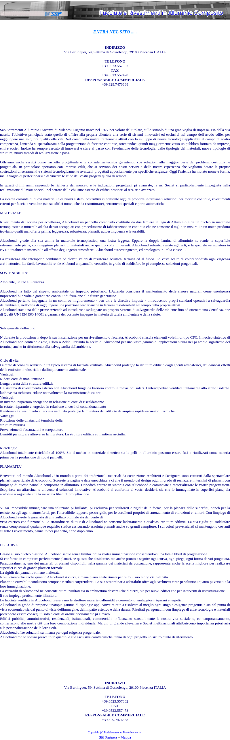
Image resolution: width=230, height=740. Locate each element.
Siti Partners (108, 737)
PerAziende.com (132, 732)
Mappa (126, 737)
